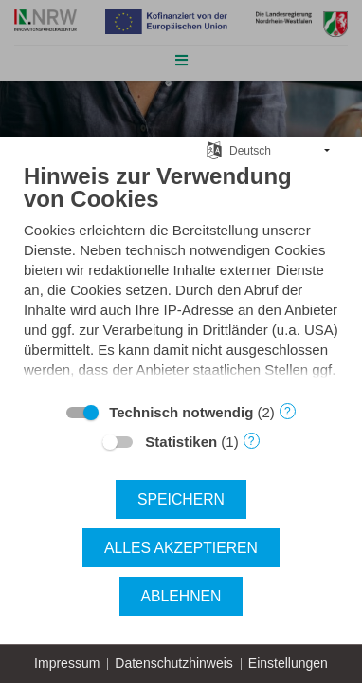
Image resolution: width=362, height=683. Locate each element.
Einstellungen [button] (288, 663)
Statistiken (181, 442)
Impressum (67, 663)
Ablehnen (181, 596)
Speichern (181, 499)
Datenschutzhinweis (174, 663)
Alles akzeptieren (181, 548)
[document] (181, 276)
